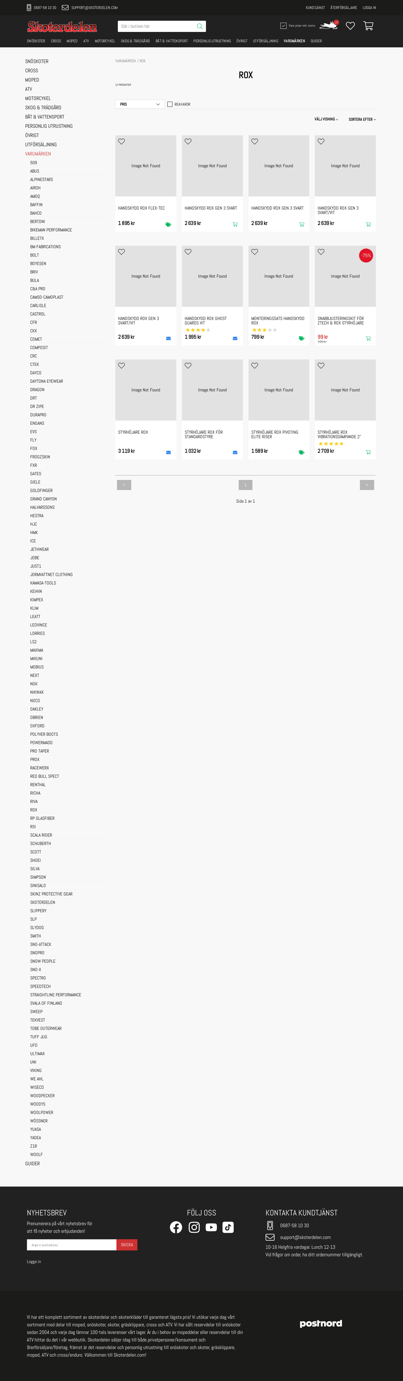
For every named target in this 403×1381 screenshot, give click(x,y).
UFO (34, 1045)
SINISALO (38, 885)
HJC (33, 524)
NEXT (34, 675)
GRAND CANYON (43, 499)
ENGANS (37, 423)
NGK (34, 684)
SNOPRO (37, 953)
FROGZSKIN (40, 457)
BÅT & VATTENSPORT (172, 40)
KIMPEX (36, 600)
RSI (33, 827)
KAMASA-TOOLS (43, 583)
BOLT (34, 255)
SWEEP (36, 1012)
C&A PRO (37, 289)
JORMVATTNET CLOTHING (51, 574)
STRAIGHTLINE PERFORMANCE (55, 995)
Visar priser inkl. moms (297, 26)
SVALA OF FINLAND (46, 1003)
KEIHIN (36, 591)
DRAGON (37, 390)
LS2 (33, 642)
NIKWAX (37, 692)
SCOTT (35, 852)
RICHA (35, 793)
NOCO (35, 701)
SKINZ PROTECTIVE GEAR (51, 894)
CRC (33, 356)
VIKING (36, 1070)
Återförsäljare (344, 7)
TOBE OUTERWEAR (46, 1028)
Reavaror (178, 104)
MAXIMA (36, 650)
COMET (36, 339)
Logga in (369, 7)
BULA (34, 280)
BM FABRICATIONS (45, 247)
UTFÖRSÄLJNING (265, 40)
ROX (33, 810)
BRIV (34, 272)
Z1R (33, 1146)
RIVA (34, 801)
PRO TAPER (39, 751)
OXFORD (37, 726)
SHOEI (35, 860)
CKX (33, 331)
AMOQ (35, 196)
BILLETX (37, 238)
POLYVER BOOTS (44, 734)
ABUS (34, 171)
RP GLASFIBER (42, 818)
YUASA (35, 1129)
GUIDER (316, 40)
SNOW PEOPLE (42, 961)
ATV (86, 40)
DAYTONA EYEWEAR (46, 381)
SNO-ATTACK (40, 944)
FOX (33, 448)
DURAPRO (38, 415)
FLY (33, 440)
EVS (33, 432)
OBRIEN (36, 717)
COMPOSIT (39, 348)
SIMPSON (38, 877)
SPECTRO (38, 978)
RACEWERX (39, 768)
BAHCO (36, 213)
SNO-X (35, 969)
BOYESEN (38, 263)
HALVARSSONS (42, 507)
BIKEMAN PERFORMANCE (51, 230)
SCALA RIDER (41, 835)
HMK (34, 532)
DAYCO (35, 373)
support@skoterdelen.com (90, 7)
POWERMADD (41, 743)
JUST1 (35, 566)
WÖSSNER (39, 1121)
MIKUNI (36, 659)
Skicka (127, 1245)
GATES (35, 474)
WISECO (37, 1087)
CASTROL (37, 314)
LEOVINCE (38, 625)
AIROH (35, 188)
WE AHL (36, 1079)
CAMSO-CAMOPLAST (46, 297)
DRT (33, 398)
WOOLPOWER (41, 1112)
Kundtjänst (315, 7)
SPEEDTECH (40, 986)
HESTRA (36, 516)
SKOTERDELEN (42, 902)
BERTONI (37, 221)
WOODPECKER (42, 1096)
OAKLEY (36, 709)
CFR (33, 322)
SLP (33, 919)
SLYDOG (37, 927)
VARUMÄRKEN (294, 40)
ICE (33, 541)
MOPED (72, 40)
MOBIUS (37, 667)
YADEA (35, 1138)
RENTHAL (38, 785)
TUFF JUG (38, 1037)
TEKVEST (37, 1020)
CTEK (34, 364)
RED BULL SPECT (44, 776)
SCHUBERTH (40, 843)
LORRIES (37, 633)
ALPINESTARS (41, 179)
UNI (33, 1062)
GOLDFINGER (41, 490)
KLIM (34, 608)
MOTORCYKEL (105, 40)
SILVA (34, 869)
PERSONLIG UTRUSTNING (212, 40)
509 (33, 163)
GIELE (35, 482)
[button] (363, 119)
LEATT (35, 616)
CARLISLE (38, 305)
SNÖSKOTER (36, 40)
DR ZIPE (37, 406)
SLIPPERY (38, 911)
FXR (33, 465)
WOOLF (36, 1154)
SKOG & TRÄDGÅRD (135, 40)
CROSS (56, 40)
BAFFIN (36, 205)
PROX (34, 759)
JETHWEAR (39, 549)
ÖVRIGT (241, 40)
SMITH (35, 936)
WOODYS (37, 1104)
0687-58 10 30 (41, 7)
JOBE (34, 558)
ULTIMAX (37, 1054)
